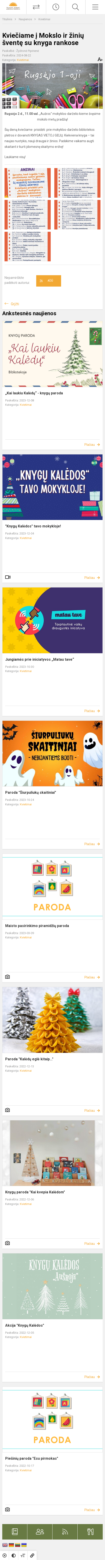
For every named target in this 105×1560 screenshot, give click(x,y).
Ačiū (46, 280)
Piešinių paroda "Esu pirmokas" (31, 1458)
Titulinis (7, 19)
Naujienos (26, 19)
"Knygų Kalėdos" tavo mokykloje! (33, 526)
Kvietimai (44, 19)
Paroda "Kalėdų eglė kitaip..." (29, 1059)
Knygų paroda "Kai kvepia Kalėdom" (35, 1192)
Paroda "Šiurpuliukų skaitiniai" (30, 792)
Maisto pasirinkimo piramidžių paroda (37, 926)
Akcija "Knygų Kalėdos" (24, 1325)
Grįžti (15, 304)
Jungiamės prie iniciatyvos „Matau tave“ (39, 659)
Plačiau (89, 444)
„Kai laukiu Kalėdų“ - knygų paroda (34, 393)
